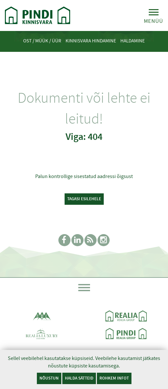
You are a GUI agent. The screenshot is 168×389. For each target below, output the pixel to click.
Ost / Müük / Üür (42, 40)
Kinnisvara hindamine (91, 40)
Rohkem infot (114, 378)
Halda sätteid (79, 378)
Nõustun (49, 378)
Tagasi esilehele (84, 199)
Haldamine (132, 40)
